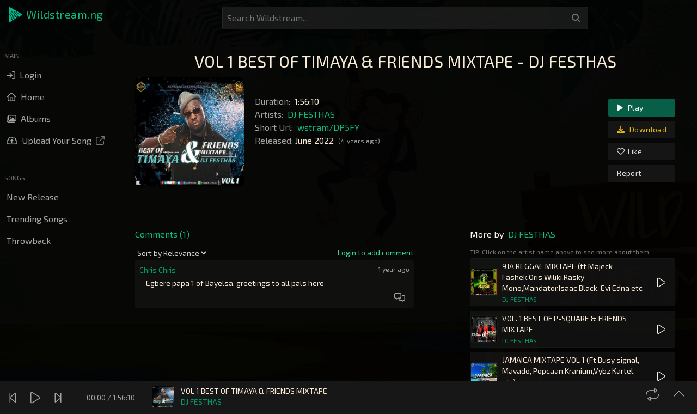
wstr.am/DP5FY (328, 127)
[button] (57, 15)
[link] (376, 252)
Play (630, 107)
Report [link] (629, 173)
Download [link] (642, 129)
